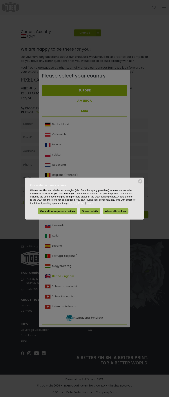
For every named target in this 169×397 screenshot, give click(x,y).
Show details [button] (90, 211)
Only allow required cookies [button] (57, 211)
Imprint (90, 203)
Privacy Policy (77, 203)
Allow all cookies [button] (115, 211)
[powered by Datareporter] (140, 183)
